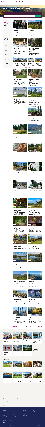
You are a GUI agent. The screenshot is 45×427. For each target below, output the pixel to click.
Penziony (34, 411)
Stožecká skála (31, 281)
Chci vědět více (4, 405)
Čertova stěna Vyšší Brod (18, 299)
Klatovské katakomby (32, 227)
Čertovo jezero (31, 317)
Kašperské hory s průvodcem (7, 339)
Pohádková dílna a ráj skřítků (19, 245)
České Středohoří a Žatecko (6, 390)
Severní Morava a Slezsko (6, 413)
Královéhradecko (15, 411)
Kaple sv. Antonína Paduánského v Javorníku (20, 135)
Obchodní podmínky (5, 420)
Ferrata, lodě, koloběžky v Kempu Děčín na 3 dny (17, 340)
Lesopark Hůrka (16, 227)
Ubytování (12, 1)
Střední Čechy (14, 414)
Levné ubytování (24, 416)
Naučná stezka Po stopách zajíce (19, 281)
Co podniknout (16, 1)
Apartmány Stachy (23, 63)
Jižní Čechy (14, 410)
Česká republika (5, 386)
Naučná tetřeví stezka (32, 245)
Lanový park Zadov (32, 172)
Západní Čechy (4, 415)
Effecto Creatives (40, 425)
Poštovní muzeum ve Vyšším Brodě (35, 190)
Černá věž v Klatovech (17, 317)
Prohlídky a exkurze (35, 350)
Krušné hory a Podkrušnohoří (16, 416)
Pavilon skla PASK (17, 98)
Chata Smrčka (37, 63)
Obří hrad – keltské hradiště (33, 117)
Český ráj (14, 413)
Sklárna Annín (16, 30)
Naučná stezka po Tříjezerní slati (34, 153)
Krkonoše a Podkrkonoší (5, 410)
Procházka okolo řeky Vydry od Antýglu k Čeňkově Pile (34, 49)
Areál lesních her (17, 48)
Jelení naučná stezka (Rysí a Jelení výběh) (34, 80)
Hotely (33, 410)
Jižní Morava (4, 411)
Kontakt (27, 1)
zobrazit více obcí (39, 394)
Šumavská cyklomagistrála (18, 172)
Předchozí (15, 326)
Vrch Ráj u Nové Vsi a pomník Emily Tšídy (35, 99)
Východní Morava (12, 390)
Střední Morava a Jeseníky (6, 414)
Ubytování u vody (25, 415)
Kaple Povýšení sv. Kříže (18, 79)
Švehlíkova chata (30, 63)
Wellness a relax (24, 411)
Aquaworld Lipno (32, 299)
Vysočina (14, 415)
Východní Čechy (5, 416)
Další (40, 326)
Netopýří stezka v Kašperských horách (19, 154)
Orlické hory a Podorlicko (17, 390)
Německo (8, 386)
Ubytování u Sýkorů (16, 63)
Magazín (23, 1)
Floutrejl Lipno (31, 30)
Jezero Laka (16, 190)
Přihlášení (17, 420)
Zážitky (20, 1)
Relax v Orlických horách (36, 339)
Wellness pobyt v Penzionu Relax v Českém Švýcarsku (8, 352)
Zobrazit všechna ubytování (27, 67)
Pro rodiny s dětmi (25, 410)
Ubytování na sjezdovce (25, 414)
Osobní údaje (10, 420)
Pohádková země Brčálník (18, 209)
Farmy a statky (34, 413)
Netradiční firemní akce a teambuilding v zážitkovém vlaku (26, 340)
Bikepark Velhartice (32, 209)
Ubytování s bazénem (25, 413)
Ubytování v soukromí (35, 414)
